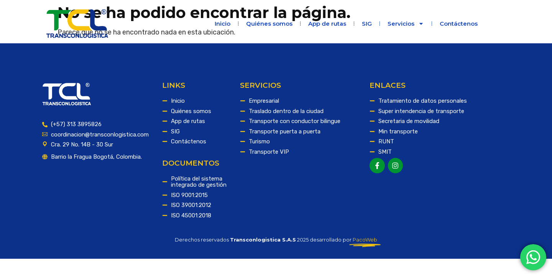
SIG (367, 23)
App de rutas (327, 23)
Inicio (222, 23)
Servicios (406, 23)
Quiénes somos (269, 23)
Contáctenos (459, 23)
